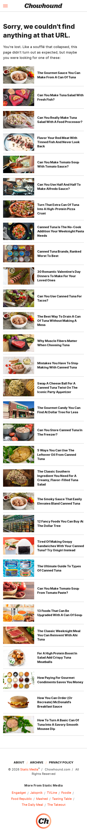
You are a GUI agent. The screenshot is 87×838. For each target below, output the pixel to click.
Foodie (66, 793)
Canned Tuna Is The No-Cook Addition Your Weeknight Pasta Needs (60, 231)
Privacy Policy (61, 762)
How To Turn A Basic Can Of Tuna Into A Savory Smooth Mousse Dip (58, 724)
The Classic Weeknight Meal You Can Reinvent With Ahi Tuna (58, 635)
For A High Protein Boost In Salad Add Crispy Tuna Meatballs (57, 657)
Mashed (42, 799)
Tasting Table (62, 799)
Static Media (29, 769)
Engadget (19, 793)
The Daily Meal (32, 805)
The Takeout (56, 805)
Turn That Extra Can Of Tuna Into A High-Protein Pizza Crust (58, 209)
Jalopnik (36, 793)
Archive (36, 762)
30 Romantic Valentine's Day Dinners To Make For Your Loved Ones (59, 276)
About (19, 762)
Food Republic (21, 799)
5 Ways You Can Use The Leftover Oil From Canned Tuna (56, 454)
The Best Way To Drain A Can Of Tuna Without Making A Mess (59, 321)
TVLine (52, 793)
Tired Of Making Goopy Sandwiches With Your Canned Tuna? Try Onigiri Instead (60, 546)
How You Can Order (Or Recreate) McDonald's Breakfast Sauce (54, 702)
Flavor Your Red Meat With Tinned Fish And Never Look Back (58, 142)
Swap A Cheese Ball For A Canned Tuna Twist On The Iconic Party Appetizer (57, 387)
